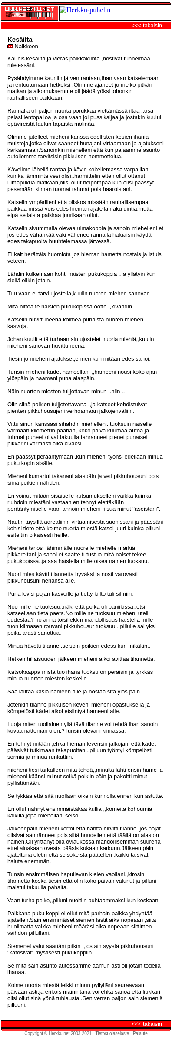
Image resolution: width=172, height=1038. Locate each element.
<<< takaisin (147, 25)
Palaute (140, 1033)
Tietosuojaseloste (112, 1033)
